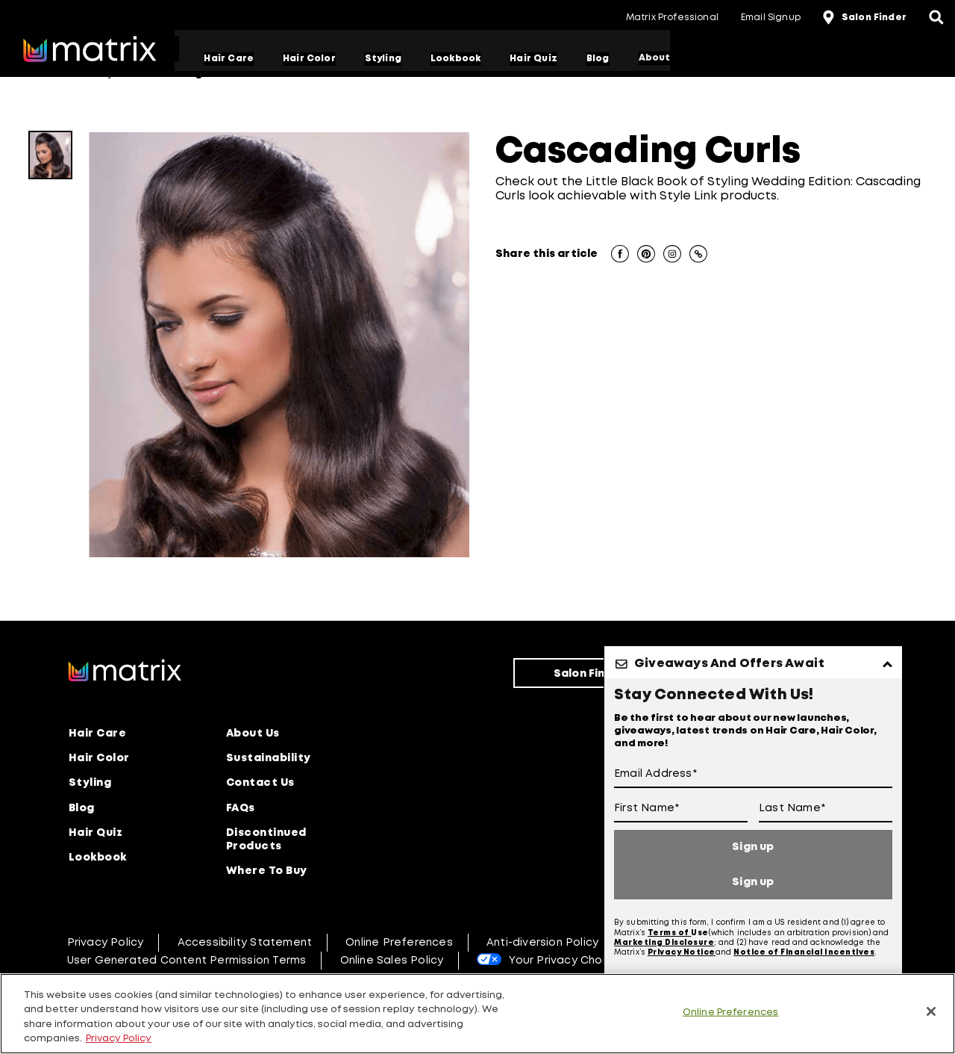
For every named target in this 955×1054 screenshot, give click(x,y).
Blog (601, 59)
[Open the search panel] (936, 18)
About (658, 59)
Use (700, 932)
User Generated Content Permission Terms (187, 958)
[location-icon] (830, 18)
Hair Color (313, 59)
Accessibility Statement (245, 940)
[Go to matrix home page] (89, 50)
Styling (387, 59)
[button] (620, 255)
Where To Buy (266, 868)
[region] (477, 1013)
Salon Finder (589, 673)
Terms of (670, 932)
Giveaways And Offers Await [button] (729, 663)
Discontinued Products (266, 837)
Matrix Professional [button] (672, 17)
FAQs (240, 806)
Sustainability (268, 756)
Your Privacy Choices (567, 958)
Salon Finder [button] (874, 17)
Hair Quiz (538, 59)
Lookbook (459, 59)
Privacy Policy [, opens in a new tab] (118, 1039)
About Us (253, 732)
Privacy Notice (682, 952)
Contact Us (260, 781)
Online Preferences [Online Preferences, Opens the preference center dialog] (730, 1012)
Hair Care (233, 59)
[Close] (931, 1011)
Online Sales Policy (392, 958)
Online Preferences (399, 940)
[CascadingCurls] (50, 155)
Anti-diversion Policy (542, 940)
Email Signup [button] (771, 17)
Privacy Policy (105, 940)
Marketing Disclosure (664, 941)
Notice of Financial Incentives (803, 952)
